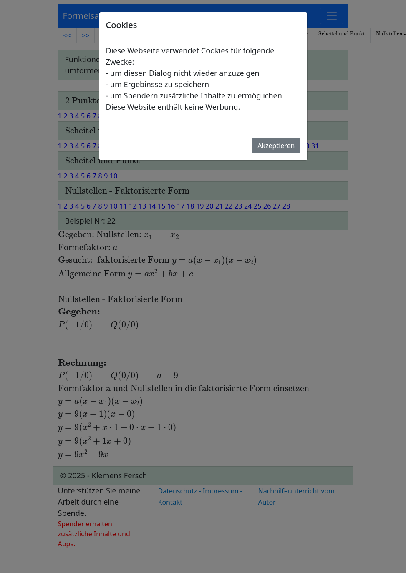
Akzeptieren (276, 145)
